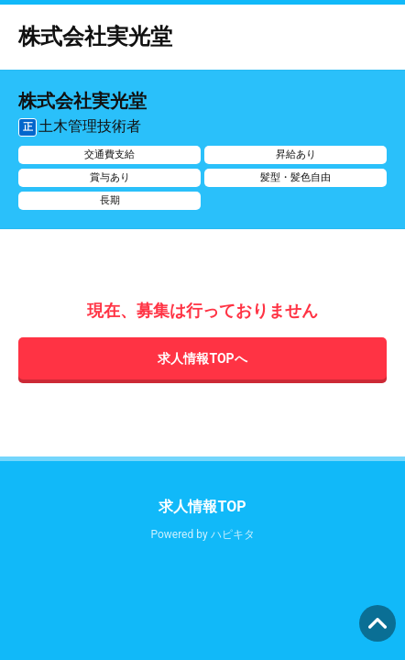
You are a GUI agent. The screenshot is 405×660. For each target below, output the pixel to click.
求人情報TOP (202, 506)
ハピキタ (233, 534)
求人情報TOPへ (202, 358)
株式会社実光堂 (95, 37)
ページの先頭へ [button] (377, 623)
